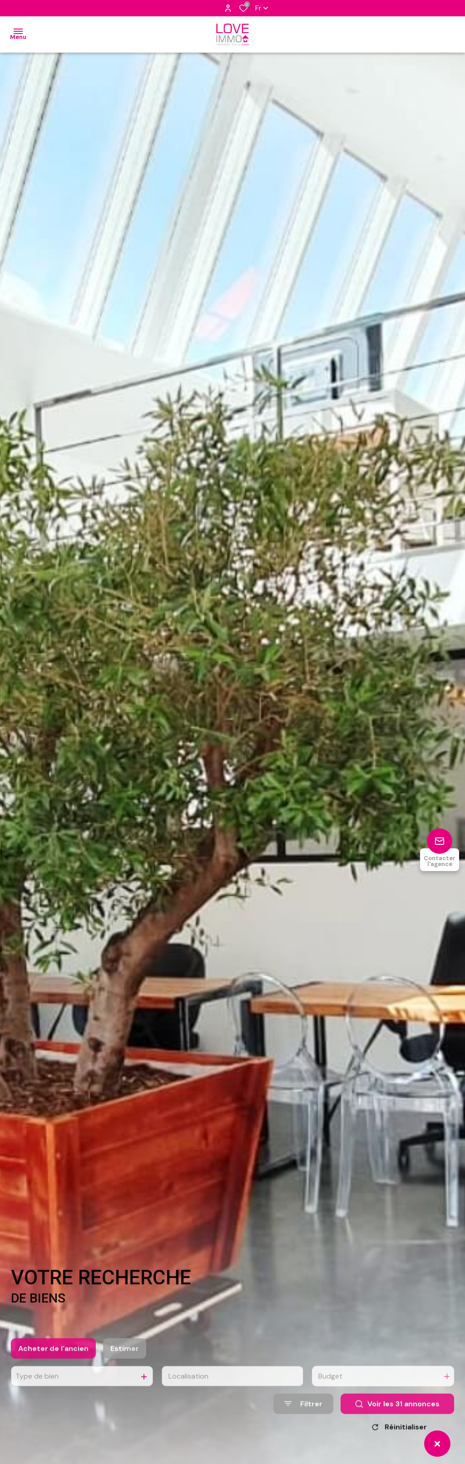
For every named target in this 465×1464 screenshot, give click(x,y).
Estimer (124, 1360)
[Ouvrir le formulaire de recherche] (303, 1415)
